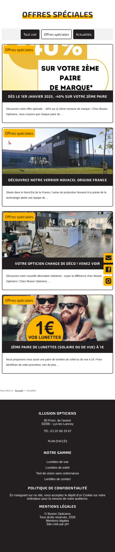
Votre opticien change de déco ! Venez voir (57, 263)
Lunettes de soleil (58, 467)
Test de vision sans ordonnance (57, 473)
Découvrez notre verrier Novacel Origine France (57, 180)
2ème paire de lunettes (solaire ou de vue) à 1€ (57, 347)
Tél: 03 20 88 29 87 (57, 431)
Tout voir (30, 34)
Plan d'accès (57, 441)
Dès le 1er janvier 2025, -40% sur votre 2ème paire (57, 96)
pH (66, 524)
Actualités (84, 34)
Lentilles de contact (57, 479)
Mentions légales (57, 520)
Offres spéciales (56, 34)
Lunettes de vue (57, 461)
